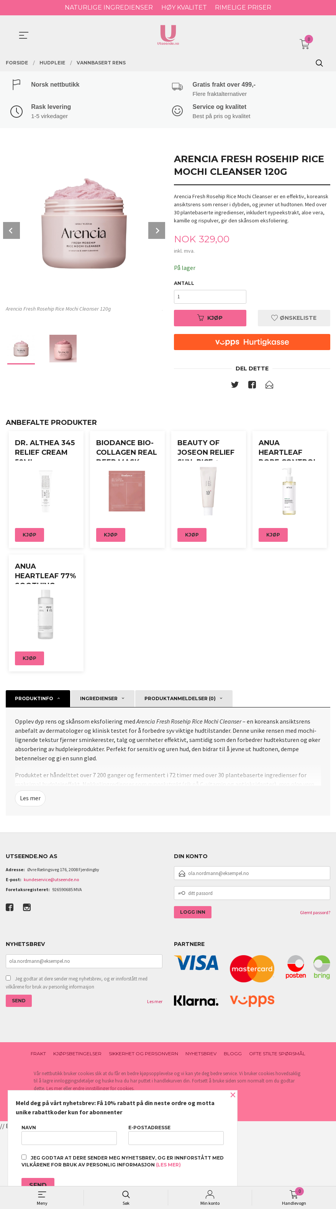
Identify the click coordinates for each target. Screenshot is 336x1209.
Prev (11, 231)
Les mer (30, 876)
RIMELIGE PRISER (243, 7)
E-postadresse (176, 1135)
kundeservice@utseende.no (51, 958)
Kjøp (210, 318)
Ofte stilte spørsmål (277, 1132)
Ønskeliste (293, 318)
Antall (184, 284)
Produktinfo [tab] (34, 777)
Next (156, 231)
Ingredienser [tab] (99, 777)
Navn (69, 1135)
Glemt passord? (315, 991)
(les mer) (168, 1165)
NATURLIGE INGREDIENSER (109, 7)
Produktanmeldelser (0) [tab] (180, 777)
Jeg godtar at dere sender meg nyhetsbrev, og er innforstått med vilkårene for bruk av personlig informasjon (77, 1061)
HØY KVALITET (184, 7)
